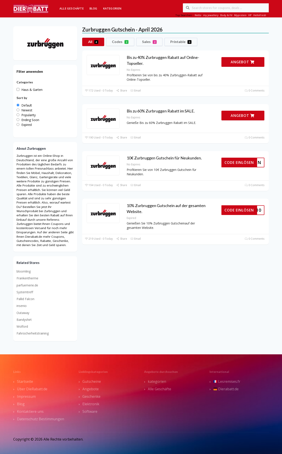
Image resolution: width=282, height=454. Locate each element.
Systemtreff (25, 292)
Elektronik (90, 404)
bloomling (24, 271)
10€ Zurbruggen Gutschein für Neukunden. (164, 157)
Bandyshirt (24, 320)
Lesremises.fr (226, 381)
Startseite (25, 381)
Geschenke (91, 396)
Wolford (22, 326)
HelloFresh (259, 15)
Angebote (90, 389)
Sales (149, 41)
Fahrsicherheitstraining (33, 333)
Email (135, 90)
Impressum (26, 396)
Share (121, 90)
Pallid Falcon (25, 299)
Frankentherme (27, 278)
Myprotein (240, 15)
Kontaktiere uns (30, 411)
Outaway (23, 313)
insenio (22, 306)
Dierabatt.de (226, 389)
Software (89, 411)
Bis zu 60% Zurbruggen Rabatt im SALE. (161, 110)
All (93, 41)
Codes (120, 41)
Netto (198, 15)
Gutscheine (91, 381)
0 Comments (254, 90)
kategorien (157, 381)
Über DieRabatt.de (32, 389)
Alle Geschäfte (71, 8)
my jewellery (211, 15)
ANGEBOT (242, 62)
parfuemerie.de (27, 285)
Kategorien (112, 8)
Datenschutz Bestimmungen (40, 419)
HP (250, 15)
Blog (93, 8)
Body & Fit (226, 15)
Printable (180, 41)
